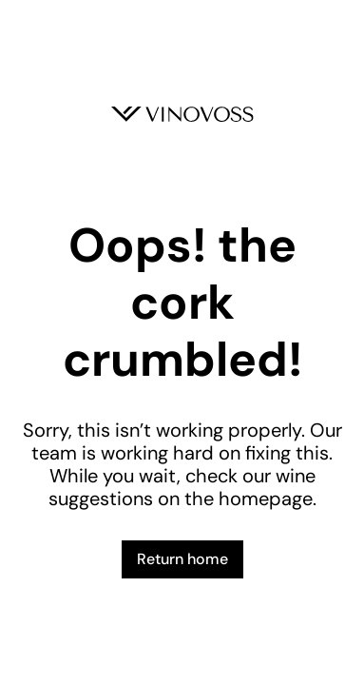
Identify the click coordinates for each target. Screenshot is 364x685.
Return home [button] (182, 559)
